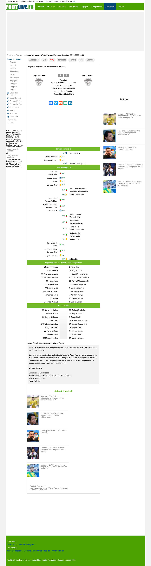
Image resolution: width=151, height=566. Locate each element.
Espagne (12, 80)
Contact (10, 545)
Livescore (11, 123)
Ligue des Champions (12, 94)
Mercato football (14, 551)
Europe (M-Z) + (14, 104)
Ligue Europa (14, 98)
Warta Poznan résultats (12, 156)
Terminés (62, 60)
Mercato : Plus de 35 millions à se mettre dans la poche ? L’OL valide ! (53, 449)
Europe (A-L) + (14, 101)
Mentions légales (27, 545)
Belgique (12, 87)
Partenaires (11, 120)
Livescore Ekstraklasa (38, 490)
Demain (90, 60)
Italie (10, 74)
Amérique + (13, 107)
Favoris (72, 60)
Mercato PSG (30, 551)
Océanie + (12, 116)
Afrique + (12, 113)
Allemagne (13, 77)
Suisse (11, 90)
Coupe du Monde (14, 59)
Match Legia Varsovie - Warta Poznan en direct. (49, 488)
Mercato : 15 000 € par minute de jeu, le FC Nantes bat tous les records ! (54, 467)
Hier (81, 60)
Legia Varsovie (39, 75)
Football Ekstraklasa (38, 486)
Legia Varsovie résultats (13, 150)
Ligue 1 (11, 65)
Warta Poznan (88, 75)
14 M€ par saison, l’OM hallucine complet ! (54, 431)
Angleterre (12, 71)
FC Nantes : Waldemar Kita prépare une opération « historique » (52, 415)
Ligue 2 (11, 68)
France (11, 62)
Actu (52, 60)
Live (44, 60)
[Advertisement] (75, 31)
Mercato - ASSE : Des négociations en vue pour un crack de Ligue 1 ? (52, 398)
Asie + (11, 110)
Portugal (12, 84)
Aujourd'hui (34, 60)
